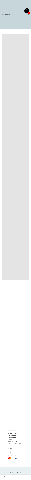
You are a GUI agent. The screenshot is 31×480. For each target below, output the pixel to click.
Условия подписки (12, 441)
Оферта (10, 439)
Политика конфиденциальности (15, 443)
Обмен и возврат (12, 435)
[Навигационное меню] (28, 14)
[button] (26, 477)
